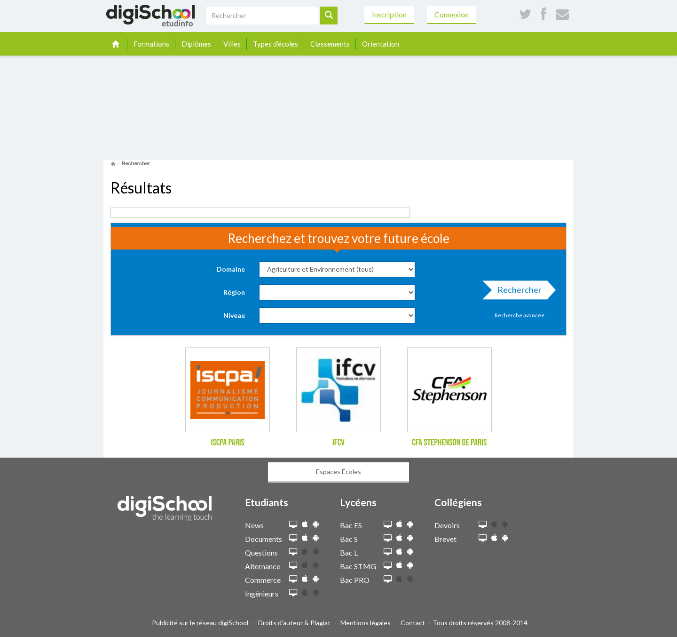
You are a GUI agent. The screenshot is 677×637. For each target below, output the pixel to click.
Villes (232, 44)
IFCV (338, 442)
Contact (413, 623)
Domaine (231, 269)
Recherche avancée (519, 315)
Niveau (234, 315)
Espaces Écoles (338, 472)
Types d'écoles (275, 44)
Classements (330, 44)
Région (234, 292)
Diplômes (196, 44)
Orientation (380, 44)
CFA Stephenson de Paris (449, 442)
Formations (151, 44)
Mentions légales (365, 623)
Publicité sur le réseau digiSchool (200, 623)
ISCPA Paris (227, 442)
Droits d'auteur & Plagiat (294, 623)
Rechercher (517, 291)
